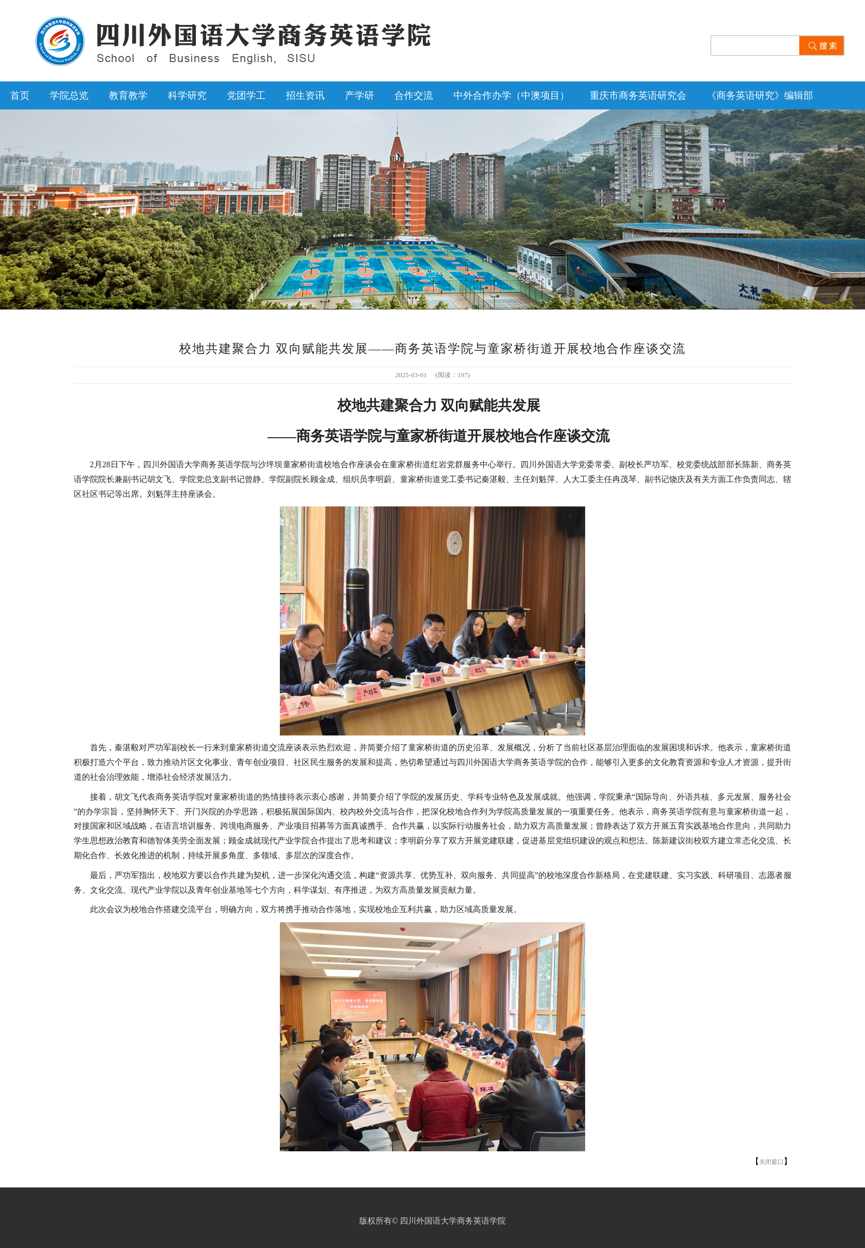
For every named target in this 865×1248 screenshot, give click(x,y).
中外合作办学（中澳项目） (511, 95)
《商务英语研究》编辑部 (760, 95)
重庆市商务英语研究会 (638, 95)
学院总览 (69, 95)
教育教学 (128, 95)
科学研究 (187, 95)
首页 (20, 95)
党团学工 (246, 95)
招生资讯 (305, 95)
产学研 (359, 95)
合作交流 (413, 95)
